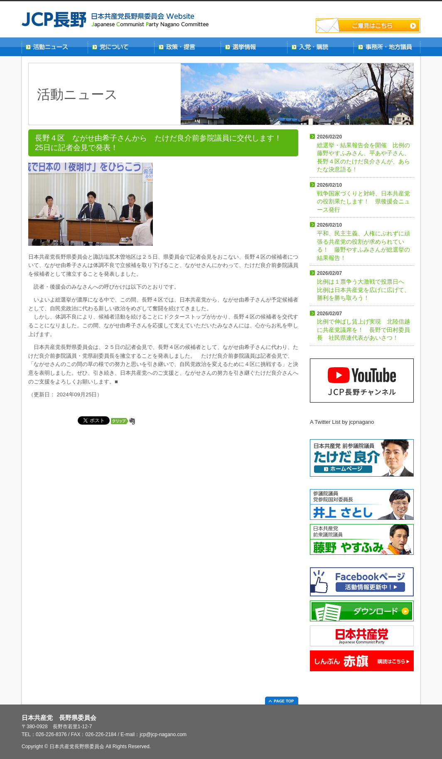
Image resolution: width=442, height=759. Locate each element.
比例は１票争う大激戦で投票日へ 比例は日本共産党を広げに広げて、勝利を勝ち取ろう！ (363, 285)
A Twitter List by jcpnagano (342, 422)
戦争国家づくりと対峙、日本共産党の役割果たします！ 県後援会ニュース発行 (363, 197)
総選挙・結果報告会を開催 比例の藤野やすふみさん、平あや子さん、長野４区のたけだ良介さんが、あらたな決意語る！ (363, 153)
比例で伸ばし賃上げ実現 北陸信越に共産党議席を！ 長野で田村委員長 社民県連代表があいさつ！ (363, 326)
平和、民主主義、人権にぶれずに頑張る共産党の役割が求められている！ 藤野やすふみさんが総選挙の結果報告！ (363, 241)
